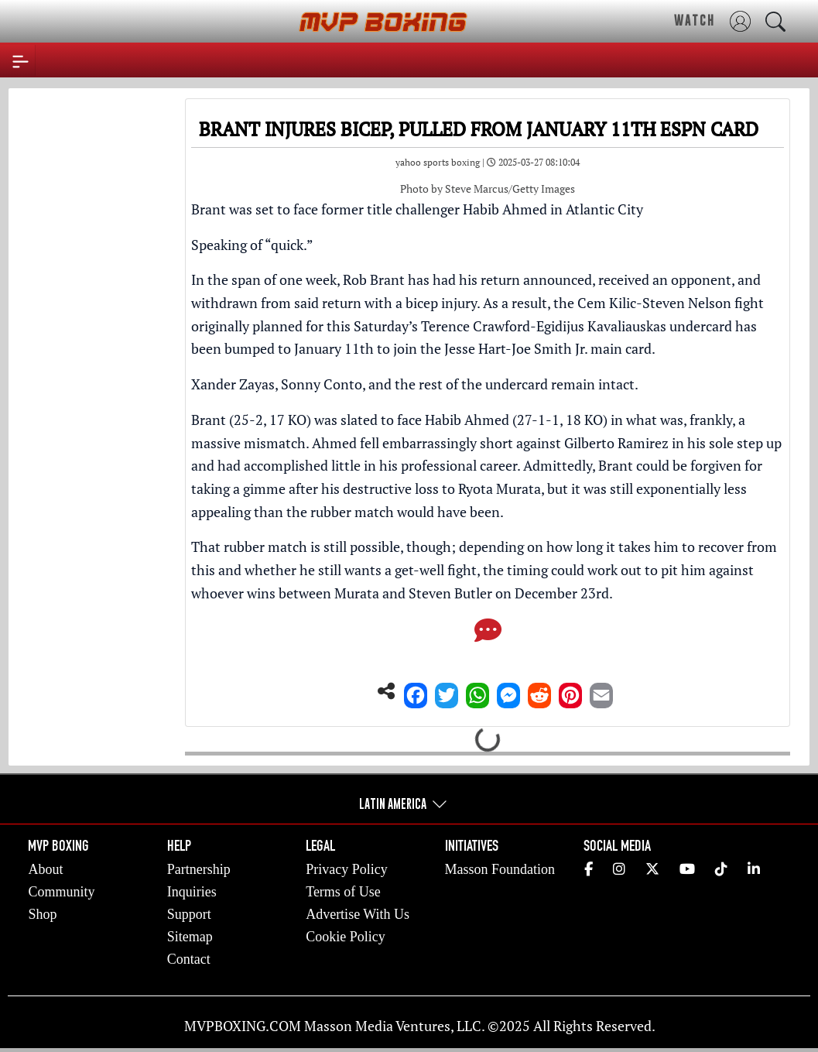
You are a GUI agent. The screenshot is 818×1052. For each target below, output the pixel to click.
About (45, 869)
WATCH (694, 20)
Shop (42, 914)
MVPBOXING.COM (242, 1025)
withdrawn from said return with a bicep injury (334, 302)
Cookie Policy (345, 936)
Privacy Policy (347, 869)
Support (189, 914)
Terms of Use (343, 892)
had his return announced (512, 279)
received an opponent (664, 279)
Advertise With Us (357, 914)
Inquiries (192, 892)
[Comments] (487, 635)
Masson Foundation (500, 869)
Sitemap (190, 936)
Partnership (199, 869)
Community (61, 892)
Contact (188, 959)
